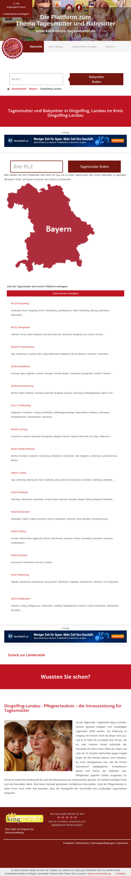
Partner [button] (110, 46)
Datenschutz (82, 843)
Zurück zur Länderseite (26, 655)
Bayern (33, 88)
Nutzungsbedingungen (103, 843)
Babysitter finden (96, 79)
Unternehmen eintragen (84, 46)
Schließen (121, 873)
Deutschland (16, 88)
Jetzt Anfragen (55, 46)
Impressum (122, 843)
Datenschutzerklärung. (99, 873)
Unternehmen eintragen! (65, 293)
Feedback (68, 843)
